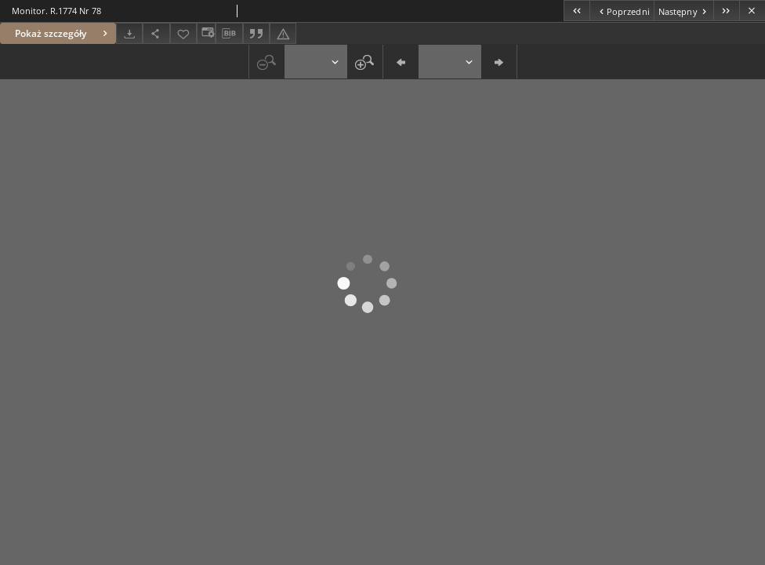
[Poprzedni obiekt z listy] (621, 10)
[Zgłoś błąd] (283, 33)
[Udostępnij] (156, 33)
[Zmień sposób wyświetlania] (206, 33)
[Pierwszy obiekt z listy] (576, 10)
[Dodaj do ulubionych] (183, 33)
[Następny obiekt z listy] (683, 10)
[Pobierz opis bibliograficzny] (229, 34)
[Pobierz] (129, 33)
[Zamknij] (752, 10)
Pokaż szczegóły (63, 33)
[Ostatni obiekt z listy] (726, 10)
